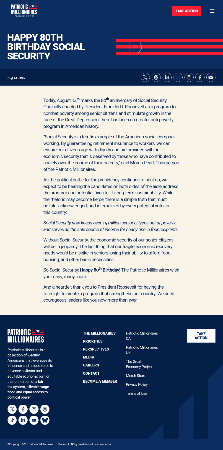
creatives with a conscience (94, 444)
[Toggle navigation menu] (212, 10)
